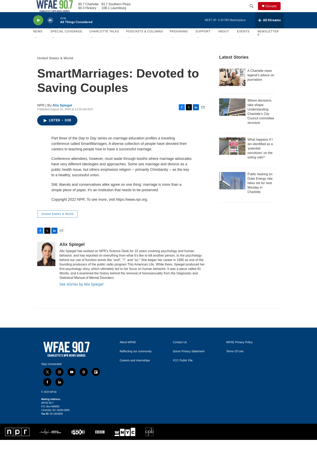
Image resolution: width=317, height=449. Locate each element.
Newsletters (268, 42)
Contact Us (180, 351)
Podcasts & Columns (144, 40)
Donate (273, 10)
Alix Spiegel (62, 114)
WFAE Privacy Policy (239, 351)
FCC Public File (182, 369)
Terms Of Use (235, 360)
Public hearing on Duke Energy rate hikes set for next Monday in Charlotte (260, 192)
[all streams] (269, 29)
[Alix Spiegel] (46, 263)
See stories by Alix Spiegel (81, 293)
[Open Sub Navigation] (36, 47)
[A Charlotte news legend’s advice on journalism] (232, 86)
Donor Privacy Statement (188, 360)
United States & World (55, 67)
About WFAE (128, 351)
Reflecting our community (136, 360)
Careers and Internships (135, 369)
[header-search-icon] (253, 11)
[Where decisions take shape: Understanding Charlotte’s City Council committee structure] (232, 116)
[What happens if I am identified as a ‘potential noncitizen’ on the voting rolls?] (232, 155)
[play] (38, 29)
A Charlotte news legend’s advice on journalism (260, 84)
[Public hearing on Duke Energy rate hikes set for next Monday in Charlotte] (232, 189)
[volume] (50, 29)
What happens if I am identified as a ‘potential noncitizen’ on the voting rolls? (260, 157)
